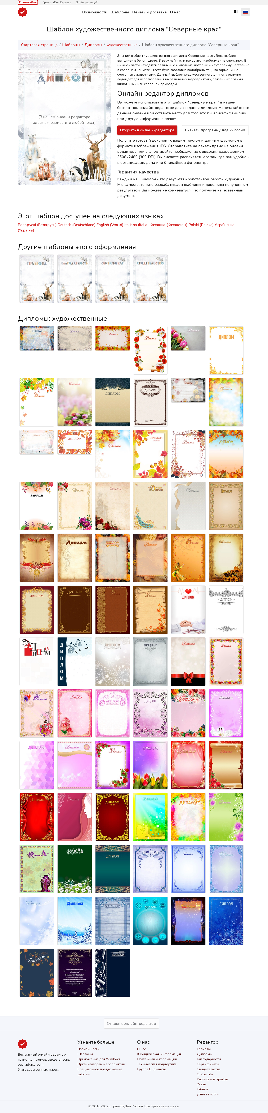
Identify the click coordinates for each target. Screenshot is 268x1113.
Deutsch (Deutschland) (76, 224)
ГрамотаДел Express (57, 2)
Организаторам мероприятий (101, 1064)
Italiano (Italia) (136, 224)
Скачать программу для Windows (215, 130)
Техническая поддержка (157, 1064)
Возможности (94, 12)
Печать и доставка (149, 12)
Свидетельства (208, 1069)
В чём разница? (86, 2)
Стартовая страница (39, 44)
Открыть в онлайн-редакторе (147, 130)
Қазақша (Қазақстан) (168, 224)
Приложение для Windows (98, 1059)
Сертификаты (208, 1064)
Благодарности (209, 1059)
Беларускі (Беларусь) (37, 224)
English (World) (110, 224)
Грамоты (204, 1049)
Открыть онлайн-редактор (131, 1023)
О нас (175, 12)
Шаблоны (120, 12)
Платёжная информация (157, 1059)
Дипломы (93, 44)
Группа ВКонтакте (151, 1069)
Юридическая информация (159, 1054)
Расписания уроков (212, 1079)
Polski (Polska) (201, 224)
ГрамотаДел (28, 2)
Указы (202, 1084)
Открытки (205, 1074)
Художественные (122, 44)
